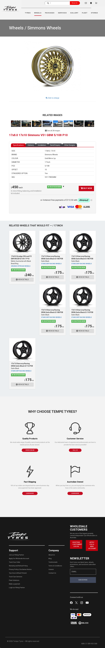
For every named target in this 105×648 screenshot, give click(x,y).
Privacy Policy (13, 569)
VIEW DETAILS (22, 279)
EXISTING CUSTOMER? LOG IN (77, 544)
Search (74, 3)
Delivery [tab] (31, 145)
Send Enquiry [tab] (55, 145)
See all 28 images (52, 130)
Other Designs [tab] (69, 145)
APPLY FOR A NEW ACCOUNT (92, 545)
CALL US (75, 450)
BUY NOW (86, 188)
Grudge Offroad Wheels (20, 266)
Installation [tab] (42, 145)
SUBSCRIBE (83, 580)
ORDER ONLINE (29, 450)
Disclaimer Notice (25, 569)
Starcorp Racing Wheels (51, 264)
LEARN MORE (30, 493)
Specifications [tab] (18, 145)
